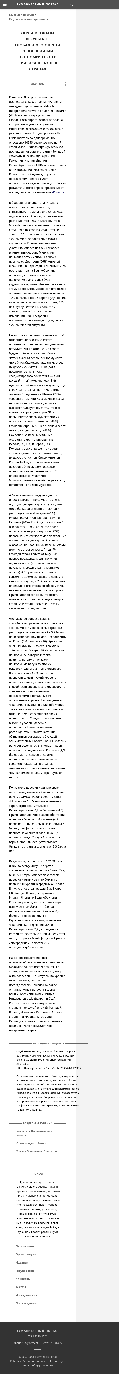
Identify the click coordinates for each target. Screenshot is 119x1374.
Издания (22, 1263)
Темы (20, 1151)
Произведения (26, 1303)
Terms (45, 1343)
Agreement (31, 1343)
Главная (14, 14)
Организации (25, 1143)
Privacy (58, 1343)
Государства (25, 1271)
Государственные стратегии (27, 19)
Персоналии (25, 1246)
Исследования (26, 1295)
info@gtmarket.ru (42, 1365)
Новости (28, 14)
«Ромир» (58, 192)
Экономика (34, 1151)
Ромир (41, 1143)
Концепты (23, 1279)
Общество (50, 1151)
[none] (5, 4)
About (17, 1343)
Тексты (21, 1287)
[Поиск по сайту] (71, 4)
